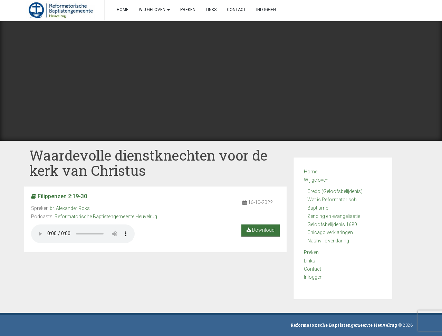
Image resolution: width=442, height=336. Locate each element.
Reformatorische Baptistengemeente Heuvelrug (106, 216)
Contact (312, 269)
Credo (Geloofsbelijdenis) (335, 191)
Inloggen (313, 277)
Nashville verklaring (328, 240)
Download (261, 230)
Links (309, 260)
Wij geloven (316, 180)
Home (310, 171)
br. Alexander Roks (70, 208)
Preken (311, 252)
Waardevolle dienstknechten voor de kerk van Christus (148, 163)
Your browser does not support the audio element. (83, 233)
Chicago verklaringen (330, 232)
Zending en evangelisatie (333, 216)
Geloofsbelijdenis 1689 (332, 224)
